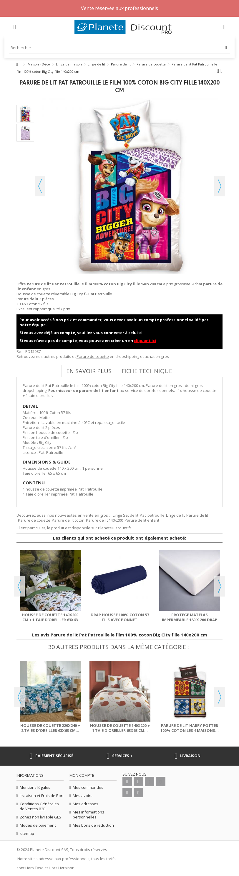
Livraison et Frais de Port (42, 795)
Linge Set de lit (125, 515)
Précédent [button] (40, 186)
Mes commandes (88, 787)
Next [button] (219, 586)
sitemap (27, 833)
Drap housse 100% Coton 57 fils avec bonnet (120, 617)
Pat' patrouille (152, 515)
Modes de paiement (38, 825)
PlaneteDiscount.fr (114, 527)
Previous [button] (19, 586)
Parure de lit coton (68, 520)
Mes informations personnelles (88, 815)
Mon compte (81, 775)
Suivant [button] (219, 186)
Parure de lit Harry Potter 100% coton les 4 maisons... (189, 728)
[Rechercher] (226, 47)
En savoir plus (89, 371)
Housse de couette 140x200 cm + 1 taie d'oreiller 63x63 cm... (50, 619)
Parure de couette (93, 356)
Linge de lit (175, 515)
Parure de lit (197, 515)
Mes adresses (85, 803)
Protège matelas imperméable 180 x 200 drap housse (189, 619)
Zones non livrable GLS (40, 817)
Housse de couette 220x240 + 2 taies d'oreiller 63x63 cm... (50, 728)
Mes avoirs (82, 795)
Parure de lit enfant (142, 520)
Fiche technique (147, 371)
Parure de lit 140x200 (104, 520)
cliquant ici (145, 340)
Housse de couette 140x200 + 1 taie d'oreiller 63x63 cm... (120, 728)
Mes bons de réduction (93, 825)
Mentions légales (35, 787)
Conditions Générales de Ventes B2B (39, 806)
